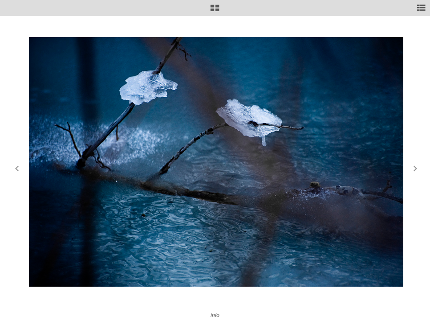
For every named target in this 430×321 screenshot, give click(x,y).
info (215, 315)
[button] (215, 11)
